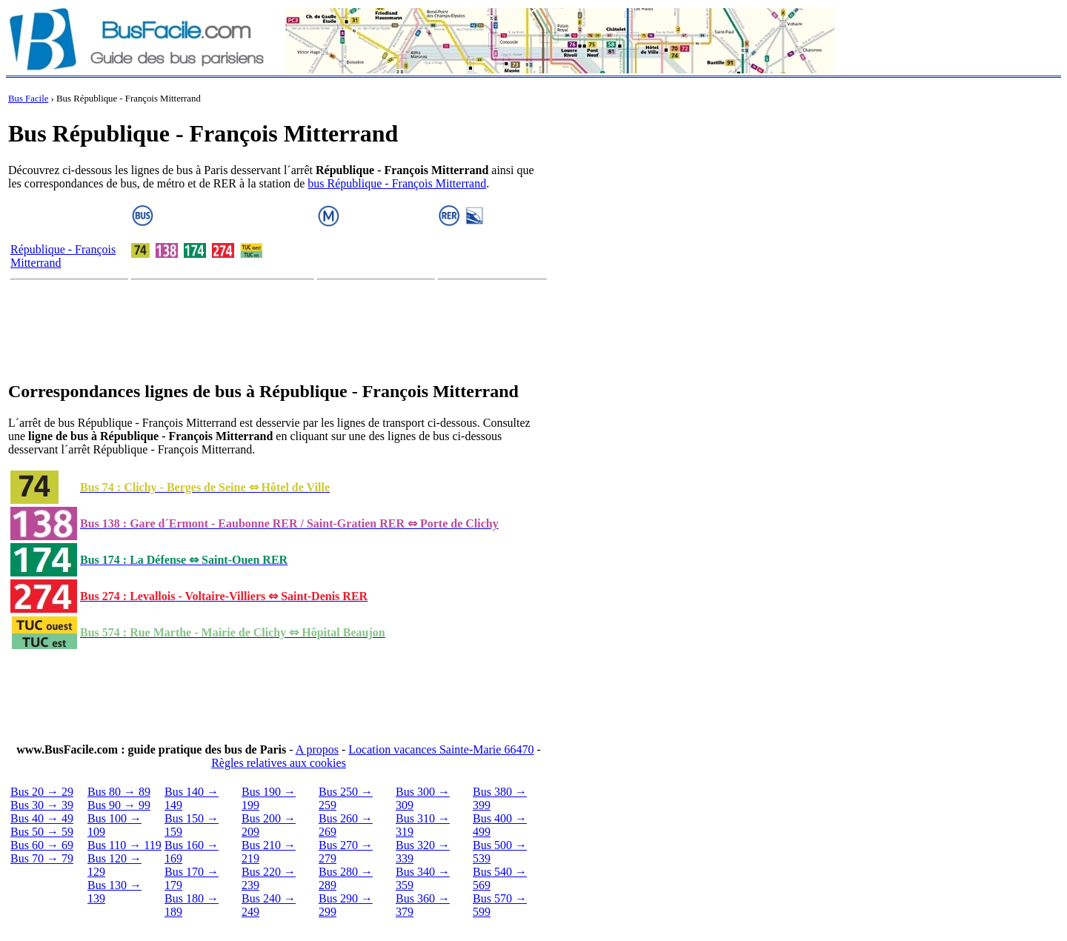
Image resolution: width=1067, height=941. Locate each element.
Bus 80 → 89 (118, 791)
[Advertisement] (278, 333)
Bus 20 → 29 (41, 791)
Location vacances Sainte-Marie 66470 (441, 749)
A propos (317, 749)
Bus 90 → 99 (118, 805)
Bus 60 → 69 (41, 845)
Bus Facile (28, 98)
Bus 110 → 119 (124, 845)
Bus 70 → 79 (41, 858)
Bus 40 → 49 (41, 818)
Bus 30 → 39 (41, 805)
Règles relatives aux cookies (278, 763)
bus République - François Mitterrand (397, 183)
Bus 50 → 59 (41, 831)
